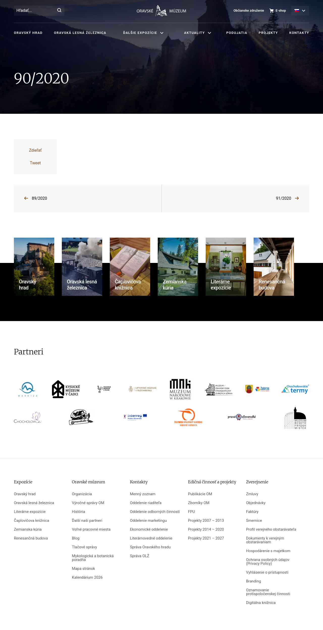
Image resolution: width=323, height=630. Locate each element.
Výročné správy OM (88, 503)
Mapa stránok (83, 569)
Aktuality (194, 33)
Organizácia (82, 494)
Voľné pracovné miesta (91, 529)
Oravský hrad (28, 33)
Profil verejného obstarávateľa (271, 529)
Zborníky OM (198, 503)
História (78, 512)
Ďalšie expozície (140, 33)
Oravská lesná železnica (80, 33)
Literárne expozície (29, 512)
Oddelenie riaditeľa (146, 503)
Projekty (268, 33)
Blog (75, 538)
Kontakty (299, 33)
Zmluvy (252, 494)
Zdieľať (35, 150)
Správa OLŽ (139, 556)
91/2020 (283, 198)
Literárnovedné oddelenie (151, 538)
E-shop (281, 10)
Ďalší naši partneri (87, 521)
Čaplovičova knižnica (31, 521)
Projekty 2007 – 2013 (206, 521)
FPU (191, 512)
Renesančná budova (31, 538)
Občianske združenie (248, 10)
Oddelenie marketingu (148, 521)
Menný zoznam (142, 494)
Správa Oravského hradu (150, 547)
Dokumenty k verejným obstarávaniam (265, 540)
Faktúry (252, 512)
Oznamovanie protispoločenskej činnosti (268, 592)
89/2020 (39, 198)
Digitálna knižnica (261, 603)
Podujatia (236, 33)
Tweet (35, 163)
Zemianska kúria (28, 529)
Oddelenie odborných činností (155, 512)
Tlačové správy (84, 547)
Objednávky (255, 503)
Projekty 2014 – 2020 (206, 529)
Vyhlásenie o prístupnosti (267, 572)
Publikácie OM (200, 494)
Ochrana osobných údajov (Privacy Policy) (267, 562)
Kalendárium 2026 (87, 577)
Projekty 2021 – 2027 (206, 538)
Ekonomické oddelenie (149, 529)
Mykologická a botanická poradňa (93, 558)
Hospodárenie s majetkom (268, 551)
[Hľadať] (59, 11)
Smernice (254, 521)
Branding (253, 581)
